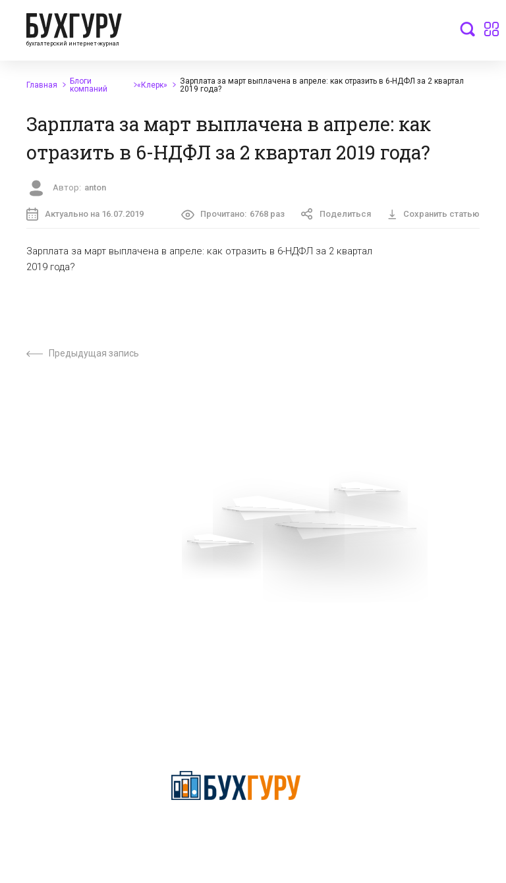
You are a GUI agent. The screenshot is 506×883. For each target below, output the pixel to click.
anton (95, 187)
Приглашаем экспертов (61, 592)
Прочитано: (233, 214)
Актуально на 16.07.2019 (85, 214)
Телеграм (31, 615)
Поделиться (336, 214)
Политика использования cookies (252, 648)
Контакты (31, 638)
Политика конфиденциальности (235, 833)
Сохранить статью (433, 214)
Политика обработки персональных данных (229, 620)
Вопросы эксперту (49, 569)
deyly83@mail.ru (227, 744)
